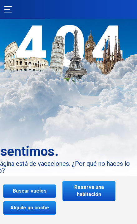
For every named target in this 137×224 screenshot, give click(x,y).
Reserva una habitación (89, 190)
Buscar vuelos (29, 191)
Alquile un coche (29, 208)
